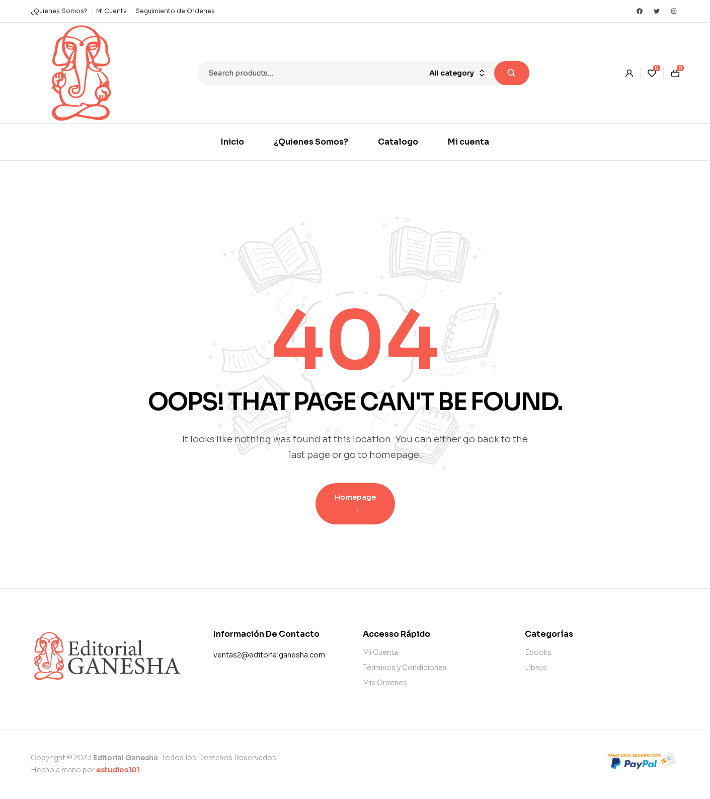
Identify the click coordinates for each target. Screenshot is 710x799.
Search (511, 73)
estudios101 (118, 769)
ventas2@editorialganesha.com (269, 654)
